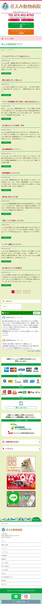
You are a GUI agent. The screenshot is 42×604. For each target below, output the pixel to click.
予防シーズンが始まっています (13, 220)
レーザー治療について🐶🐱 (11, 244)
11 (25, 292)
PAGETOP (36, 519)
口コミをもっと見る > (34, 351)
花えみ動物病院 (20, 590)
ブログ (13, 60)
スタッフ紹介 (4, 562)
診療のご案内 (4, 544)
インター (21, 24)
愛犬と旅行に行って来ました (12, 80)
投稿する (36, 313)
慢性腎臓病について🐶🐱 (11, 173)
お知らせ (3, 573)
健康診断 (3, 559)
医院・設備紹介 (5, 566)
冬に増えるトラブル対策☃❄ (12, 268)
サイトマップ (4, 523)
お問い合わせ (21, 30)
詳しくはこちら (21, 407)
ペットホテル (4, 552)
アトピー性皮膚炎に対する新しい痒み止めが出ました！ (21, 101)
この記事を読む (6, 73)
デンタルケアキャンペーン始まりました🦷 (17, 56)
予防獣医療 (4, 555)
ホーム (3, 541)
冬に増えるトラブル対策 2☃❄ (13, 125)
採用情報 (3, 580)
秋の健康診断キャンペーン (11, 149)
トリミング (4, 548)
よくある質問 (4, 570)
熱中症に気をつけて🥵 (10, 197)
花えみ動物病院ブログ (7, 577)
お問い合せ (4, 584)
